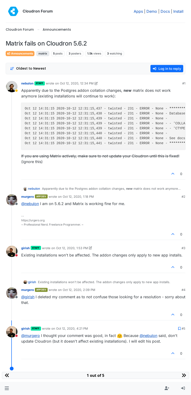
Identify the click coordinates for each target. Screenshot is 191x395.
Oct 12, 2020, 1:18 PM (78, 196)
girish (25, 248)
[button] (7, 388)
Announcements (20, 53)
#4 (183, 290)
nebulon (27, 83)
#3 (183, 248)
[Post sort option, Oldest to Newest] (28, 68)
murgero (27, 196)
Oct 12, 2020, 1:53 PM (72, 248)
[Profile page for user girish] (11, 251)
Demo (151, 11)
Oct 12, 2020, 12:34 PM (77, 83)
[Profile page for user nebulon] (11, 86)
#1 (183, 83)
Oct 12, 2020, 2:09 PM (79, 290)
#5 (183, 328)
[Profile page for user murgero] (11, 200)
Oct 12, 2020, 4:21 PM (72, 328)
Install (178, 11)
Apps (138, 11)
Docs (165, 11)
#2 (183, 196)
